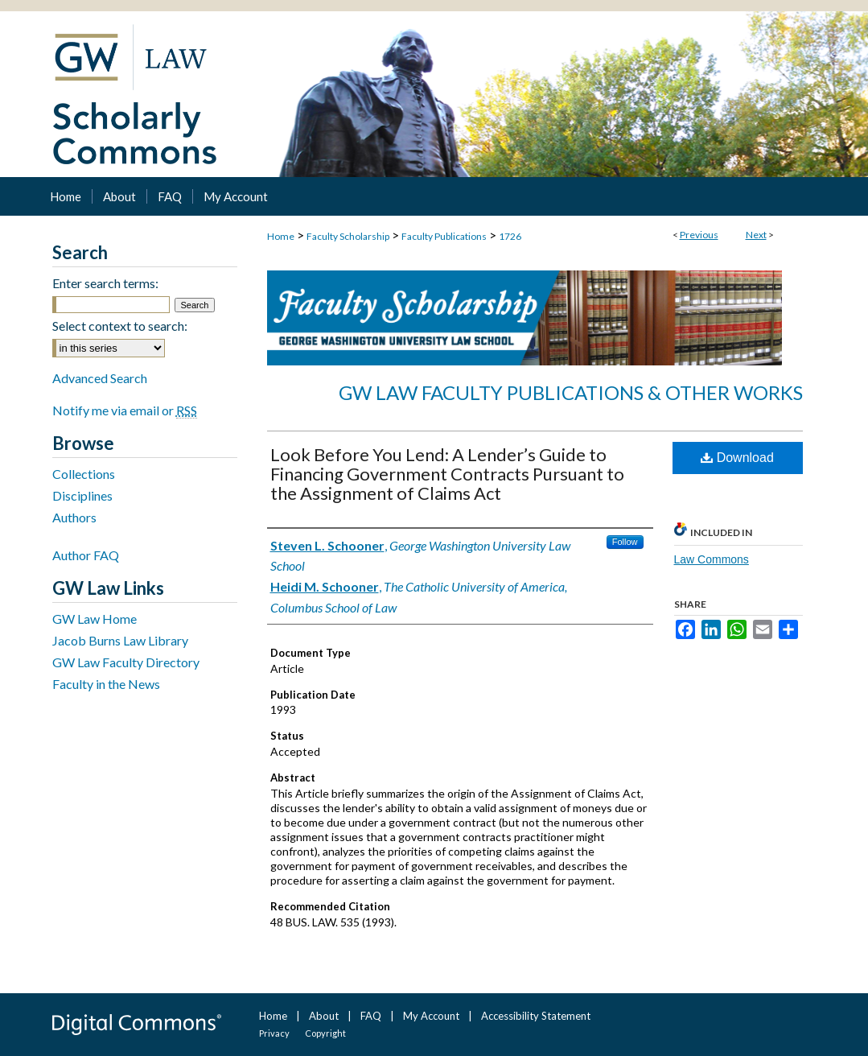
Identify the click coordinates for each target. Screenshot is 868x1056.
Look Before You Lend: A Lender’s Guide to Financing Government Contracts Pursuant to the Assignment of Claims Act (447, 473)
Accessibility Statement (535, 1015)
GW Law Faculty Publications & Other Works (571, 392)
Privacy (274, 1033)
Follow (625, 542)
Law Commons (711, 559)
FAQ (370, 1015)
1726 (510, 236)
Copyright (325, 1033)
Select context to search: (119, 325)
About (324, 1015)
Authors (74, 517)
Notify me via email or (124, 410)
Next (756, 235)
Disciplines (82, 495)
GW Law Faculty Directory (126, 662)
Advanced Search (99, 378)
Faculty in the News (106, 683)
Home (280, 236)
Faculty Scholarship (347, 236)
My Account (431, 1015)
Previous (699, 235)
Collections (83, 473)
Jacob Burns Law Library (120, 640)
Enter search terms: (105, 283)
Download (737, 457)
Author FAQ (85, 555)
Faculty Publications (444, 236)
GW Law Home (94, 618)
